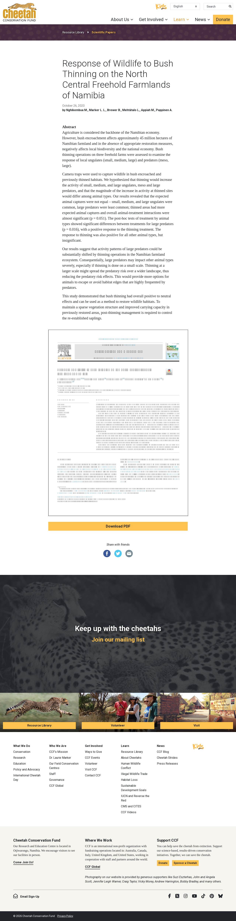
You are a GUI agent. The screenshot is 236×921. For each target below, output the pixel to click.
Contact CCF (93, 775)
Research (19, 757)
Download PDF (118, 526)
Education (19, 763)
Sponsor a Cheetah (185, 863)
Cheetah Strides (167, 757)
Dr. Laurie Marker (60, 757)
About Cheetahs (131, 757)
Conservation (21, 752)
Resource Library (73, 32)
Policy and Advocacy (26, 769)
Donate (223, 19)
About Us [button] (120, 19)
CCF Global (56, 785)
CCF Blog (163, 752)
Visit (197, 725)
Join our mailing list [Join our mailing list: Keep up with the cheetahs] (118, 639)
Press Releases (167, 763)
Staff (52, 774)
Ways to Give (93, 752)
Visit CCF (91, 769)
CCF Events (92, 757)
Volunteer (118, 725)
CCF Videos (128, 812)
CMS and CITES (131, 806)
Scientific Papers (104, 32)
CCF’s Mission (58, 752)
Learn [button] (179, 19)
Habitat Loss (129, 780)
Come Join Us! (23, 862)
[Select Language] (185, 6)
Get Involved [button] (151, 19)
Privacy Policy (65, 916)
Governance (56, 780)
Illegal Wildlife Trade (134, 774)
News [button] (200, 19)
